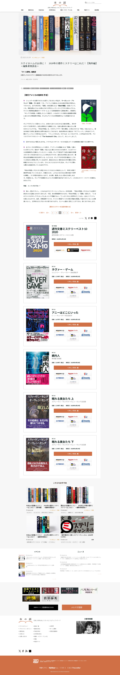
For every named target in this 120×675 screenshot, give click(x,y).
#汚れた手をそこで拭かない (47, 512)
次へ (72, 213)
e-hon (73, 292)
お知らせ (22, 634)
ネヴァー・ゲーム (44, 88)
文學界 (52, 626)
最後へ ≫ (78, 213)
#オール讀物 (82, 542)
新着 (22, 10)
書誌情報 (97, 10)
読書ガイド (70, 88)
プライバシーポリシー (26, 628)
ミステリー (26, 88)
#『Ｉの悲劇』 (44, 542)
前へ (47, 213)
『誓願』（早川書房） (86, 123)
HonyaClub (86, 292)
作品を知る (41, 10)
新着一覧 (36, 626)
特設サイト (87, 10)
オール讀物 (53, 628)
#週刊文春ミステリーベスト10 (33, 542)
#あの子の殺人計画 (79, 512)
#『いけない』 (52, 542)
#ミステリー (29, 512)
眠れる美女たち (34, 88)
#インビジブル (37, 512)
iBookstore (73, 250)
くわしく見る (71, 244)
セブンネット (86, 288)
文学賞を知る (52, 10)
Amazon (60, 288)
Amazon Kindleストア (60, 250)
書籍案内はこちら (44, 607)
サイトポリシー (24, 626)
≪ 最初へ (42, 213)
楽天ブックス (73, 288)
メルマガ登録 (76, 607)
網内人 (64, 88)
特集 (78, 10)
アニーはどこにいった (55, 88)
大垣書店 (73, 296)
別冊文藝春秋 (53, 631)
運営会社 (22, 631)
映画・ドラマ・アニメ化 (66, 10)
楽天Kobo (86, 250)
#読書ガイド (70, 512)
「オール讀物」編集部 (28, 72)
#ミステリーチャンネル (66, 542)
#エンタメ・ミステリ (32, 79)
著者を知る (31, 10)
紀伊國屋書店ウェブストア (60, 292)
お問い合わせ (23, 636)
